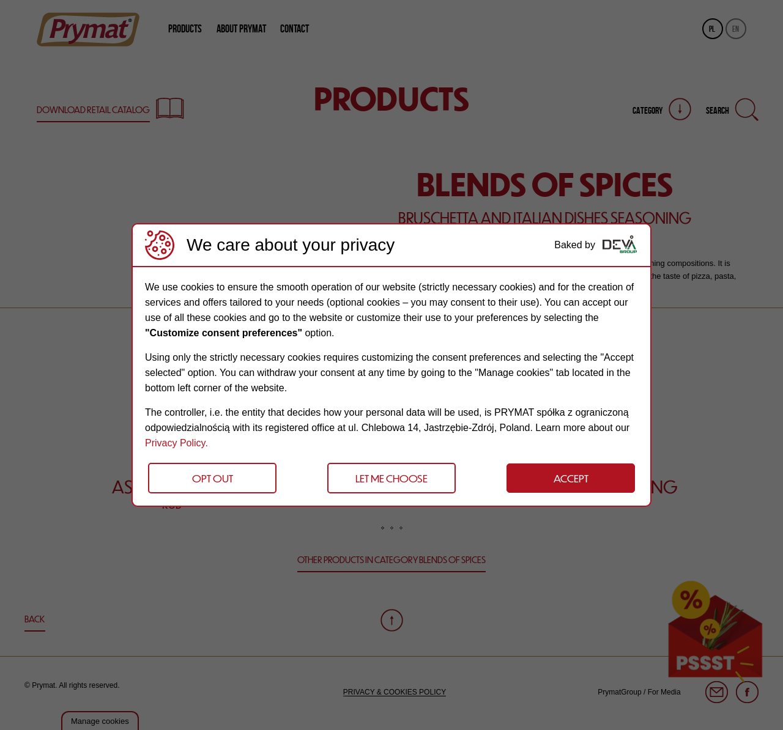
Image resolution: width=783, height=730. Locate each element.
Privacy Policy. (176, 443)
